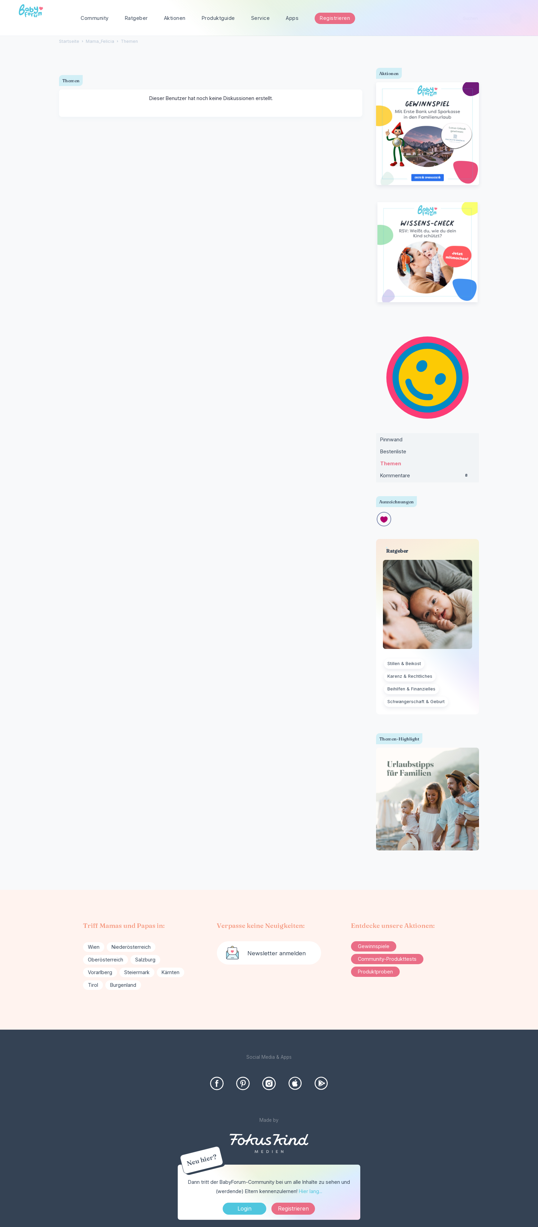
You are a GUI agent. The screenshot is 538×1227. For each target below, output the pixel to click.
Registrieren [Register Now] (293, 1208)
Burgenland (123, 985)
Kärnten (170, 972)
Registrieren (335, 18)
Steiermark (137, 972)
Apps (292, 18)
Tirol (93, 985)
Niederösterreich (131, 947)
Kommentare (427, 477)
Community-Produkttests (387, 959)
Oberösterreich (105, 959)
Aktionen (175, 18)
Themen (390, 463)
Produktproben (375, 971)
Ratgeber (136, 18)
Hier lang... (310, 1191)
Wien (94, 947)
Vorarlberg (100, 972)
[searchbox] (489, 18)
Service (260, 18)
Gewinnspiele (373, 946)
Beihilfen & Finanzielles (411, 688)
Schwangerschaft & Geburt (416, 701)
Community (95, 18)
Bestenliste (393, 451)
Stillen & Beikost (404, 663)
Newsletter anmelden (276, 953)
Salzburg (145, 959)
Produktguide (218, 18)
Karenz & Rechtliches (409, 676)
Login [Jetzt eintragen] (244, 1208)
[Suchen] (516, 18)
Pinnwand (391, 439)
